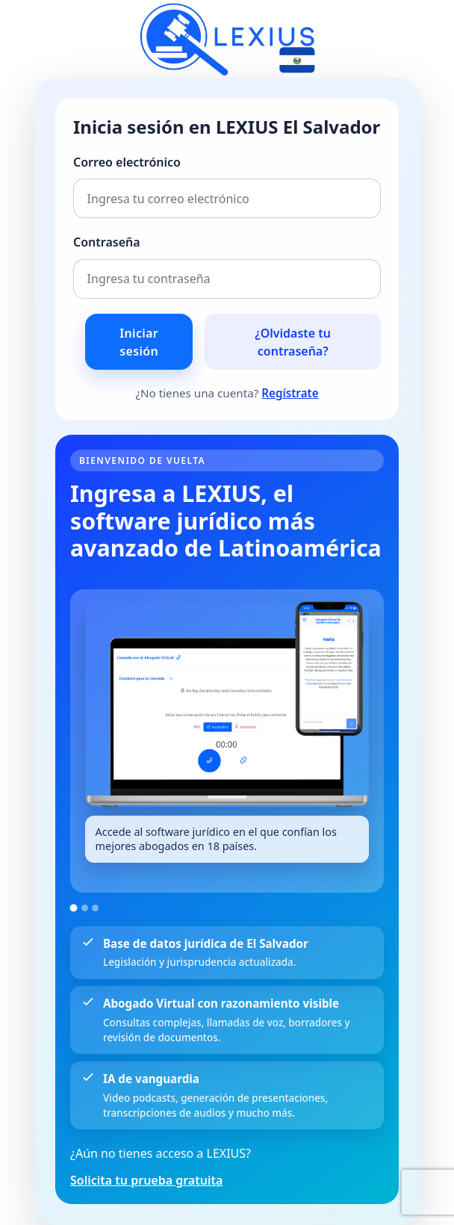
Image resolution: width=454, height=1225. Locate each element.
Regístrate (289, 392)
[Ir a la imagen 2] (84, 908)
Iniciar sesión (138, 342)
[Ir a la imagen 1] (74, 907)
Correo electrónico (127, 162)
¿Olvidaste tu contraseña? (293, 342)
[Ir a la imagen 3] (95, 908)
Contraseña (106, 242)
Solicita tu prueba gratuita (146, 1180)
